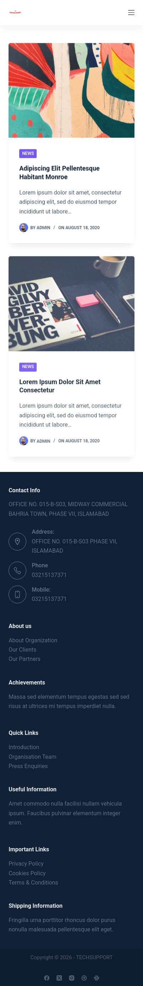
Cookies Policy (27, 873)
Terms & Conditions (33, 882)
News (28, 153)
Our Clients (22, 649)
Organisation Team (32, 756)
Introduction (24, 747)
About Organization (33, 640)
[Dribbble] (84, 978)
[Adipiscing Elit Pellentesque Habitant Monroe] (71, 91)
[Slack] (96, 978)
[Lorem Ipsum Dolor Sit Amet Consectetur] (71, 309)
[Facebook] (46, 978)
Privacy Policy (26, 863)
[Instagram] (71, 978)
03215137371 (49, 575)
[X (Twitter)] (59, 978)
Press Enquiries (28, 766)
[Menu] (131, 12)
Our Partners (25, 659)
